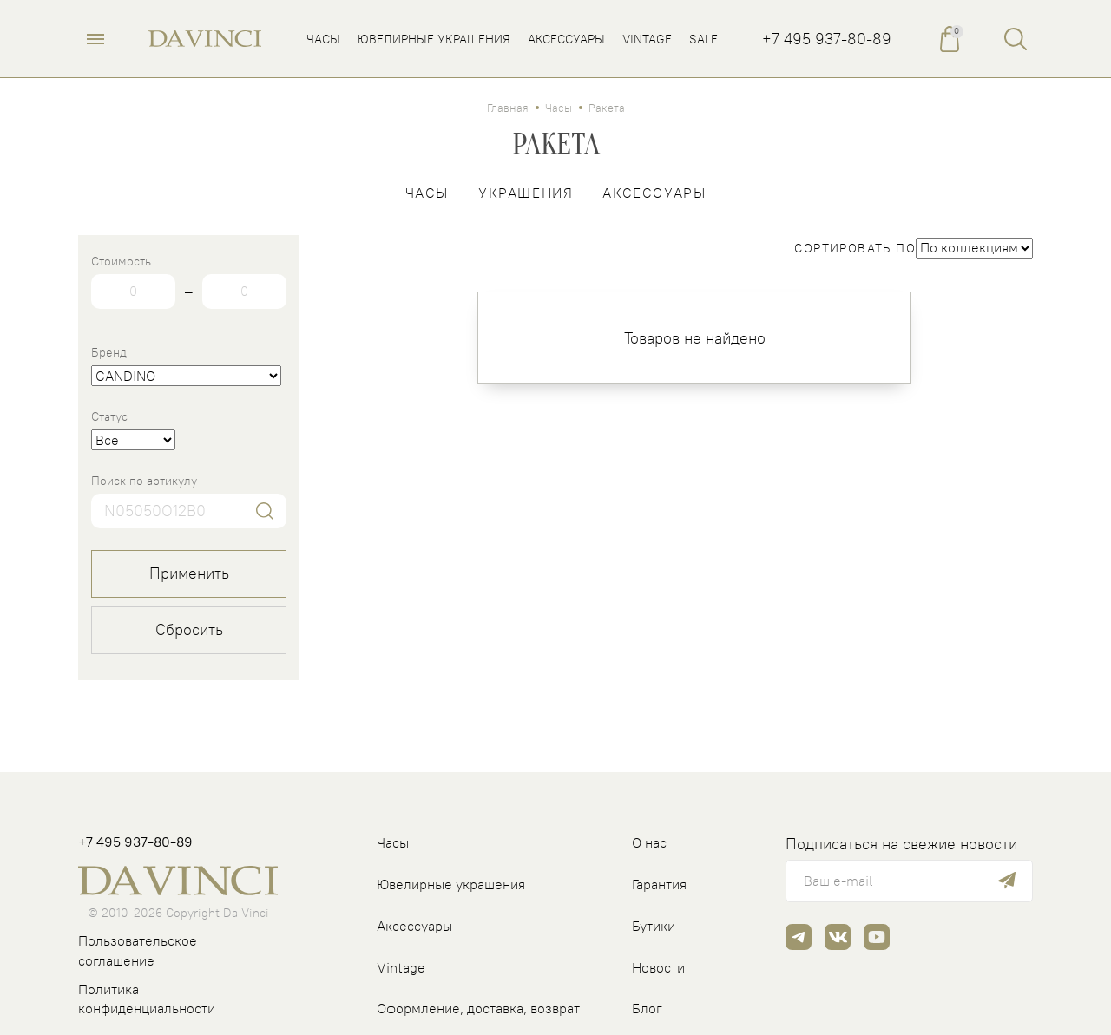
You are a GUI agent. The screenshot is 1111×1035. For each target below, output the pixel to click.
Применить (189, 573)
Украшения (525, 192)
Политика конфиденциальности (146, 999)
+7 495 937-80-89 (826, 39)
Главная (508, 108)
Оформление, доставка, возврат (478, 1008)
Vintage (401, 967)
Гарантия (659, 884)
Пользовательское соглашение (137, 950)
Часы (558, 108)
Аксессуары (654, 192)
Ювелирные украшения (451, 884)
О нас (649, 842)
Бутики (653, 925)
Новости (658, 967)
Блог (647, 1008)
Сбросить (189, 629)
